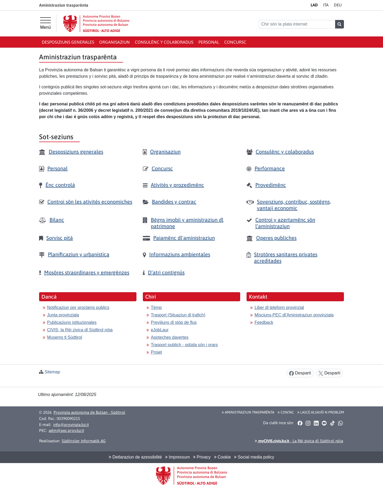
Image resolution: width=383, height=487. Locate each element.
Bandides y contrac (174, 202)
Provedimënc (270, 185)
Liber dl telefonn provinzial (279, 307)
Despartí (300, 373)
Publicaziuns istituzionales (72, 322)
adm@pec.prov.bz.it (66, 430)
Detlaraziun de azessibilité (135, 457)
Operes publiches (276, 238)
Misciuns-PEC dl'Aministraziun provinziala (294, 315)
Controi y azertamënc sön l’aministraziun (285, 223)
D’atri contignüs (166, 272)
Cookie (222, 457)
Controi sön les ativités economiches (89, 202)
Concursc (235, 42)
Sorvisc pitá (59, 238)
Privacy (202, 457)
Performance (270, 168)
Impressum (177, 457)
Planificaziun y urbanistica (78, 254)
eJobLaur (160, 330)
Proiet (156, 352)
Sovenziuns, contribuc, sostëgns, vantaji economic (294, 205)
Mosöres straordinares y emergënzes (86, 272)
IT (325, 5)
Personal (208, 42)
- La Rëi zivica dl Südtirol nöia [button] (299, 441)
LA (314, 5)
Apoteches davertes (169, 337)
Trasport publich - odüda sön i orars (184, 344)
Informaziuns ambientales (179, 254)
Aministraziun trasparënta (248, 412)
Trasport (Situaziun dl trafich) (178, 315)
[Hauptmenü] (45, 23)
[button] (300, 423)
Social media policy (254, 457)
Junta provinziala (63, 315)
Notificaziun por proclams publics (78, 307)
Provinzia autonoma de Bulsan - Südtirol (89, 412)
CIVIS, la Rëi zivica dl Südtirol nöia (80, 330)
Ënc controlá (60, 185)
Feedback (264, 322)
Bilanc (56, 220)
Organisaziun (114, 42)
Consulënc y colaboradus (164, 42)
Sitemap (52, 372)
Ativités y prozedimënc (177, 185)
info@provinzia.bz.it (71, 424)
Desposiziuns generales (68, 42)
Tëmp (156, 307)
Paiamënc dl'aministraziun (184, 238)
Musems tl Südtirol (64, 337)
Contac (286, 412)
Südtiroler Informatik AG (84, 441)
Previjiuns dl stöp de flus (174, 322)
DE (338, 5)
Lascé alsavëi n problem (320, 412)
